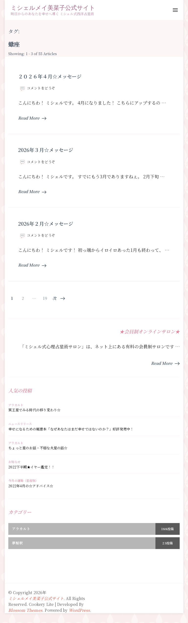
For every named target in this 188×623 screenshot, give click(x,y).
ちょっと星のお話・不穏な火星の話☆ (37, 447)
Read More (32, 118)
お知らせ (14, 462)
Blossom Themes (25, 610)
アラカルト (15, 405)
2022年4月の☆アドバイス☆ (30, 485)
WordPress (79, 610)
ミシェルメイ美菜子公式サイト (53, 7)
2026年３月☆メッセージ (45, 149)
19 (45, 298)
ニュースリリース (20, 424)
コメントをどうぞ (41, 88)
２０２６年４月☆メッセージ (50, 76)
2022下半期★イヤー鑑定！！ (31, 466)
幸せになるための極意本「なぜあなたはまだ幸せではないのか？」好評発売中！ (70, 429)
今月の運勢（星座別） (23, 480)
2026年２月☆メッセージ (45, 223)
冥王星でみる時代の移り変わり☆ (34, 409)
